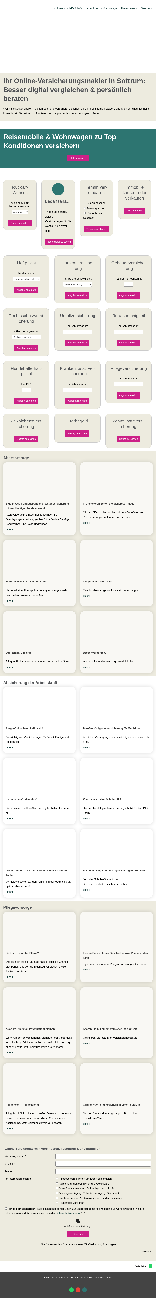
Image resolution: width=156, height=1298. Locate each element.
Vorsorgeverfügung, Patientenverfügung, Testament (87, 1193)
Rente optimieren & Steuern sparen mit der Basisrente (89, 1198)
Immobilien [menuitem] (92, 8)
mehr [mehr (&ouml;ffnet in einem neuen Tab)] (10, 529)
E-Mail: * (10, 1163)
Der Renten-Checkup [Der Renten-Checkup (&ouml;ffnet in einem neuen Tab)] (18, 652)
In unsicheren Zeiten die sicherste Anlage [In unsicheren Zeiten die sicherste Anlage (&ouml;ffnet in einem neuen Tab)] (108, 503)
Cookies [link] (109, 1277)
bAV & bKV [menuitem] (74, 8)
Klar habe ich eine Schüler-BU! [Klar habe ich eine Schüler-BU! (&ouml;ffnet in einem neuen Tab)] (102, 799)
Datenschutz (62, 1277)
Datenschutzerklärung (68, 1213)
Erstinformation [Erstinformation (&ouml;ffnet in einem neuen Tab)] (79, 1277)
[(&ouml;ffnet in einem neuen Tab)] (39, 480)
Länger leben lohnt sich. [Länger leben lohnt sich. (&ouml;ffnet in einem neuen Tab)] (98, 581)
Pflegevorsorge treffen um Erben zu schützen (84, 1178)
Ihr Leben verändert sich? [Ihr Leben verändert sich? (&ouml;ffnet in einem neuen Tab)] (22, 799)
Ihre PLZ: (26, 384)
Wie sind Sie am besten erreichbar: (20, 205)
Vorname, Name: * (15, 1156)
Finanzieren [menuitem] (127, 8)
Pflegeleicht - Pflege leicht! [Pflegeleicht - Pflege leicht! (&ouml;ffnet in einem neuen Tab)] (22, 1104)
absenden (78, 1234)
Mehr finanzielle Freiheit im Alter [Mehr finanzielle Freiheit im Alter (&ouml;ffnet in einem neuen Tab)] (26, 581)
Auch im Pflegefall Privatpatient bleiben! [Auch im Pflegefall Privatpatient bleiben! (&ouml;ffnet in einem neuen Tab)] (31, 1029)
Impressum (48, 1277)
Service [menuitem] (144, 8)
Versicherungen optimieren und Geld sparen (83, 1183)
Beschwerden (96, 1277)
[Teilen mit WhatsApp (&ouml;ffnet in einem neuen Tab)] (150, 1266)
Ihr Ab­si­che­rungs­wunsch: (77, 278)
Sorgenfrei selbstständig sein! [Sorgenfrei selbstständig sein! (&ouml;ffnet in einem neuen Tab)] (24, 728)
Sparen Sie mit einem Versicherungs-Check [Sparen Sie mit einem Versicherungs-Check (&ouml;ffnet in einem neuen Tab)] (110, 1029)
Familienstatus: (26, 273)
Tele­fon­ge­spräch (96, 208)
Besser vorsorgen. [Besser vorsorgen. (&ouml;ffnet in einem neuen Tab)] (94, 652)
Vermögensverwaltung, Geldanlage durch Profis (85, 1188)
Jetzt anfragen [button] (78, 158)
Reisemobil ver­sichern (70, 1202)
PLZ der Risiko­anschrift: (128, 278)
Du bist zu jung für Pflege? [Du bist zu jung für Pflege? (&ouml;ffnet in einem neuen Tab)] (22, 953)
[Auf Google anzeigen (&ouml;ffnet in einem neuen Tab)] (78, 1289)
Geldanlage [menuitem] (109, 8)
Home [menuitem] (58, 8)
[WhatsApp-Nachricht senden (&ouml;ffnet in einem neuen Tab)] (71, 1289)
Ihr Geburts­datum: (77, 326)
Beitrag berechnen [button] (26, 439)
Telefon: (9, 1171)
